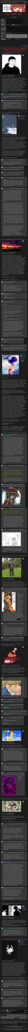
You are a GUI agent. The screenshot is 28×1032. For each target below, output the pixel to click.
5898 (22, 466)
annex (21, 1)
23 (21, 1017)
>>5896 (25, 589)
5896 (22, 624)
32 (13, 1019)
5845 (23, 750)
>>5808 (5, 305)
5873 (22, 679)
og (16, 0)
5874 (22, 700)
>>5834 (5, 766)
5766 (9, 815)
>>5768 (5, 827)
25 (25, 1017)
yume (8, 0)
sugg (2, 1)
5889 (22, 712)
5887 (9, 580)
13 (2, 1017)
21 (17, 1017)
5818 (23, 853)
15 (5, 1017)
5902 (22, 485)
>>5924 (15, 136)
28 (5, 1019)
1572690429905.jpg (8, 729)
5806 (8, 283)
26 (2, 1019)
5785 (9, 919)
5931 (9, 77)
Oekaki (10, 34)
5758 (23, 982)
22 (19, 1017)
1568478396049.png (8, 240)
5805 (23, 842)
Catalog (21, 1019)
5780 (23, 999)
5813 (22, 340)
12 (24, 1016)
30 (9, 1019)
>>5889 (5, 724)
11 (22, 1016)
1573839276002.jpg (8, 591)
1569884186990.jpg (8, 800)
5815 (23, 161)
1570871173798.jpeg (9, 904)
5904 (22, 638)
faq (15, 1)
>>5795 (5, 469)
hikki (5, 1)
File (7, 34)
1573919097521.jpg (8, 487)
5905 (22, 530)
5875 (22, 705)
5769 (23, 825)
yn (1, 0)
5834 (9, 744)
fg (5, 0)
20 (15, 1017)
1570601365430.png (8, 355)
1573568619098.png (8, 775)
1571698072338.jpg (8, 113)
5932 (23, 95)
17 (9, 1017)
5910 (23, 346)
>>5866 (5, 708)
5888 (22, 589)
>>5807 (5, 181)
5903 (22, 509)
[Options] (25, 2)
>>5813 (11, 303)
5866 (9, 667)
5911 (23, 168)
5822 (23, 863)
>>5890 (18, 667)
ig (18, 0)
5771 (23, 990)
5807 (9, 136)
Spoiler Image (17, 25)
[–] (1, 53)
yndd (4, 0)
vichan (16, 1026)
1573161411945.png (8, 645)
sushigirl (11, 2)
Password (13, 1011)
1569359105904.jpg (8, 940)
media (14, 0)
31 (11, 1019)
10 (20, 1016)
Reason (8, 1013)
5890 (22, 718)
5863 (23, 764)
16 (7, 1017)
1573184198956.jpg (8, 680)
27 (4, 1019)
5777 (9, 376)
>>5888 (5, 626)
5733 (9, 254)
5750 (9, 962)
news (10, 1)
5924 (23, 178)
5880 (23, 774)
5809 (8, 303)
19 (13, 1017)
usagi (4, 2)
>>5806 (5, 298)
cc (23, 0)
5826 (23, 888)
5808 (8, 295)
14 (4, 1017)
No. (7, 77)
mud (1, 2)
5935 (23, 101)
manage (24, 1)
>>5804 (5, 286)
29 (7, 1019)
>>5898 (11, 436)
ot (21, 0)
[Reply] (12, 77)
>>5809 (11, 295)
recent (17, 1)
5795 (8, 436)
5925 (23, 189)
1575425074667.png (8, 53)
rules (13, 1)
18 (11, 1017)
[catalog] (14, 17)
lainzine (15, 2)
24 (23, 1017)
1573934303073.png (8, 532)
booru (7, 2)
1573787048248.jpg (8, 557)
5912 (23, 173)
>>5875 (15, 667)
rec (7, 1)
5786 (22, 929)
